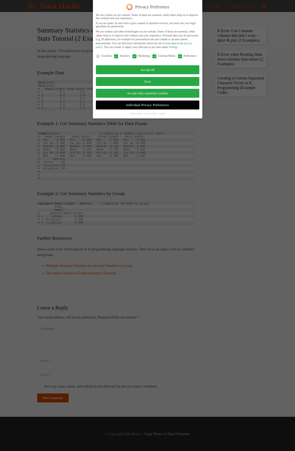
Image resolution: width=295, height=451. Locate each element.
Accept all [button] (147, 68)
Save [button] (147, 80)
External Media (163, 54)
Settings (173, 45)
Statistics (122, 54)
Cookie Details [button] (136, 112)
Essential (104, 54)
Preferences (187, 54)
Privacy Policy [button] (150, 112)
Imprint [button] (162, 112)
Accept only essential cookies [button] (147, 92)
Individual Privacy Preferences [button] (147, 104)
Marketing (141, 54)
